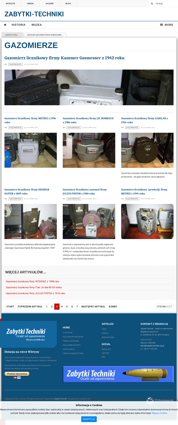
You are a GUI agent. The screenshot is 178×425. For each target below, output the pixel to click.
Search (105, 333)
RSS (103, 357)
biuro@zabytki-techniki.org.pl (152, 346)
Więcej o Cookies (159, 413)
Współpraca (68, 349)
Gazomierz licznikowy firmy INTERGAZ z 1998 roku (32, 281)
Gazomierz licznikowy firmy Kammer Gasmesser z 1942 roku (64, 58)
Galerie (50, 4)
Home (5, 24)
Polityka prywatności (73, 337)
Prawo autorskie (71, 341)
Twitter (105, 353)
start (10, 306)
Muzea (38, 25)
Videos (30, 4)
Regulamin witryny (72, 345)
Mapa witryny (108, 337)
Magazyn (10, 4)
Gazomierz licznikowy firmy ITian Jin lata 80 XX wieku (34, 287)
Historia (20, 25)
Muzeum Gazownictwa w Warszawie (44, 35)
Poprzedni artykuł (30, 306)
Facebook (106, 349)
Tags (104, 329)
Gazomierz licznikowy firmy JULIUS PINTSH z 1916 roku (35, 293)
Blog (68, 4)
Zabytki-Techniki (60, 399)
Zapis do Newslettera (73, 353)
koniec (113, 306)
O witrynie (68, 333)
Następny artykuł (93, 306)
